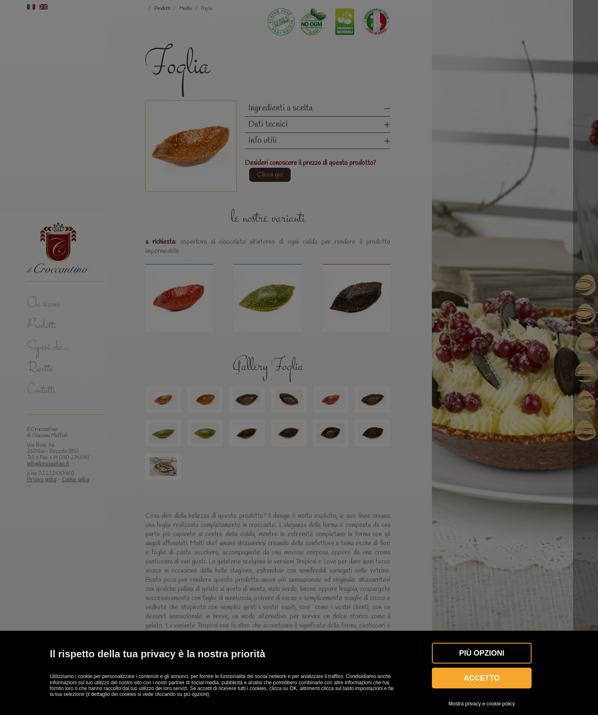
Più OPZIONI (481, 653)
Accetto (482, 678)
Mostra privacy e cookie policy (481, 704)
